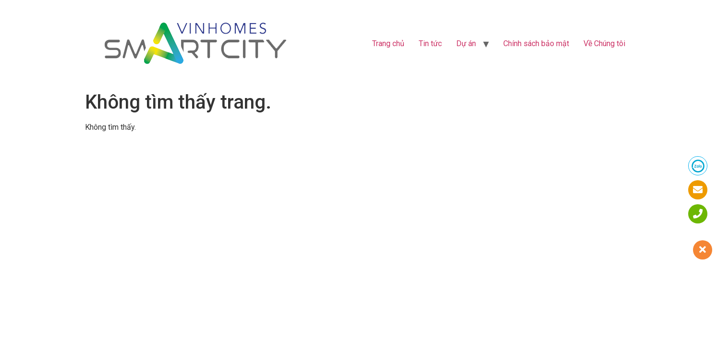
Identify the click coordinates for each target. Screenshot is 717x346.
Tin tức (430, 43)
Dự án (466, 43)
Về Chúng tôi (604, 43)
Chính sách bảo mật (536, 43)
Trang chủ (388, 43)
